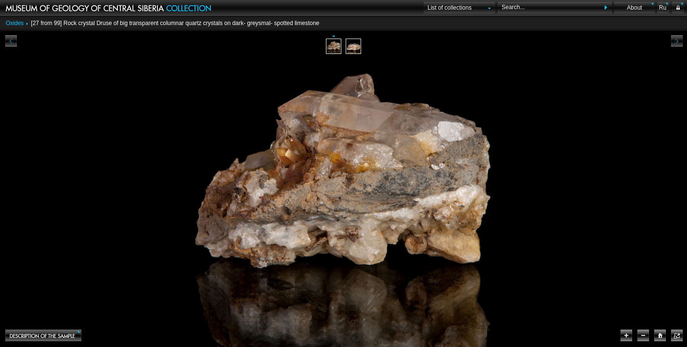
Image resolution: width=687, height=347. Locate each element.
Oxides (15, 23)
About (634, 7)
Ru (662, 7)
